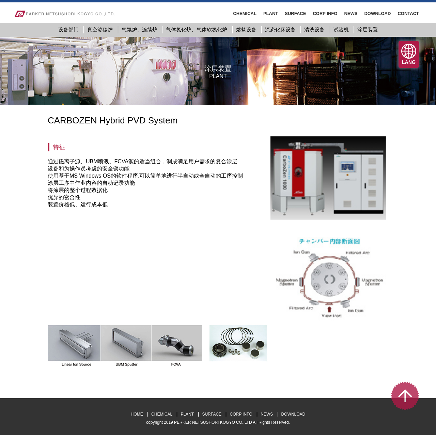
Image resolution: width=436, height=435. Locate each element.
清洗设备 (314, 29)
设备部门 (68, 29)
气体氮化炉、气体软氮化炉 (196, 29)
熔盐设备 (246, 29)
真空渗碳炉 (100, 29)
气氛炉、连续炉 (139, 29)
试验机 (341, 29)
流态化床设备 (280, 29)
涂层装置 (367, 29)
